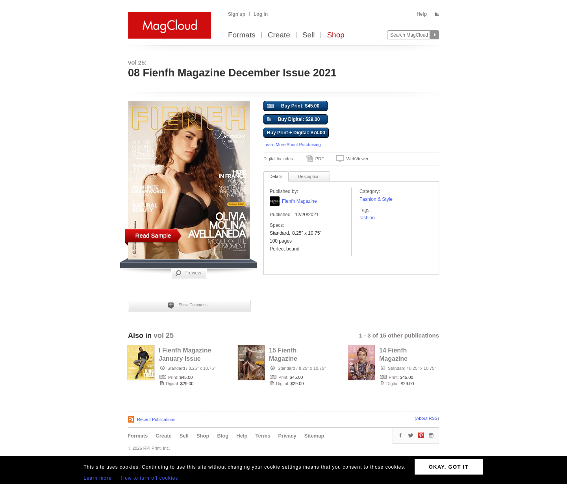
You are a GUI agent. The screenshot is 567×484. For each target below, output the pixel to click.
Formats (242, 35)
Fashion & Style (376, 199)
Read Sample (153, 235)
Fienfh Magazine (299, 201)
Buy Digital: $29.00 (293, 120)
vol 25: (137, 62)
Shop (335, 35)
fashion (367, 218)
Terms (262, 436)
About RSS (426, 418)
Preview (188, 273)
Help (422, 14)
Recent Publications (156, 419)
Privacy (287, 436)
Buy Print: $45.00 (293, 106)
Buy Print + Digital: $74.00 (296, 132)
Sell (308, 35)
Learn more (97, 478)
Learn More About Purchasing (292, 144)
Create (279, 35)
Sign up (236, 14)
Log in (261, 14)
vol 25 (164, 335)
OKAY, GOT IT (449, 467)
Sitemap (314, 436)
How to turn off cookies (149, 478)
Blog (222, 436)
